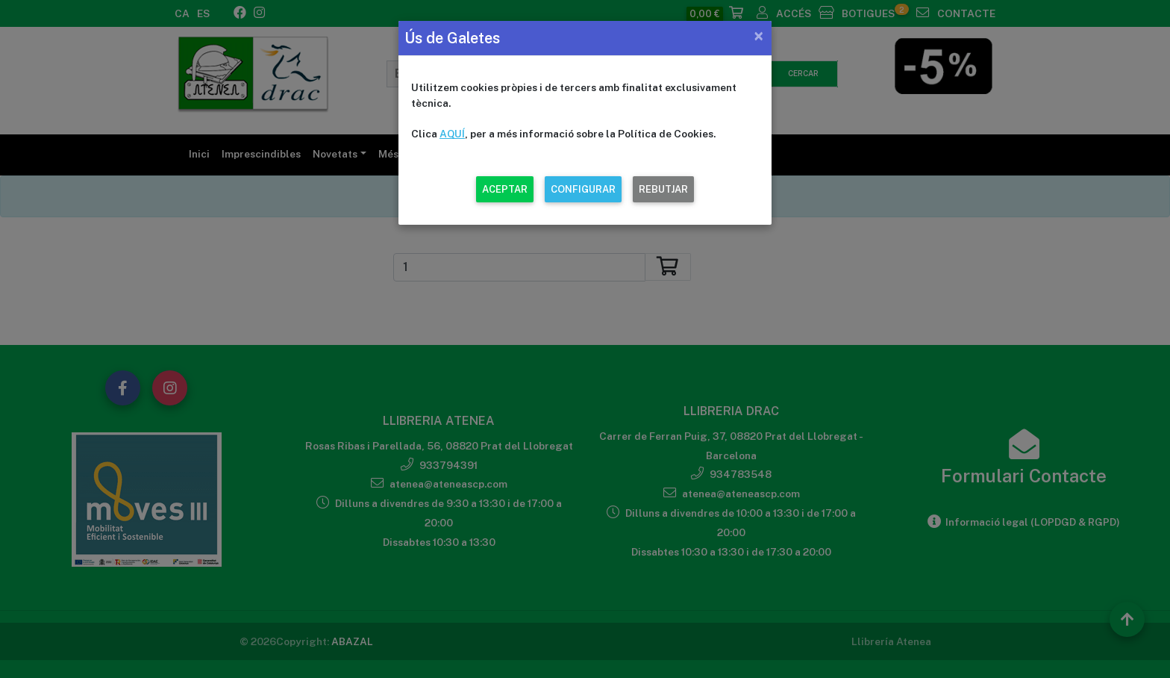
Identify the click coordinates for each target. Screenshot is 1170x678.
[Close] (758, 36)
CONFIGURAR (583, 189)
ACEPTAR (505, 189)
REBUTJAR (663, 189)
